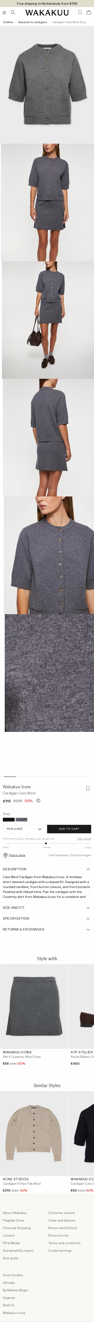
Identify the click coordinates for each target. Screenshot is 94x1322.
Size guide (84, 839)
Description (46, 869)
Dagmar (9, 1298)
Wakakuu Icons (17, 786)
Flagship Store (14, 1220)
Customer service (61, 1213)
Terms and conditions (64, 1243)
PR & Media (11, 1243)
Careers (9, 1236)
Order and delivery (61, 1220)
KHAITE (9, 1305)
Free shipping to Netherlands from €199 (47, 4)
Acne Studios (13, 1275)
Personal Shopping (17, 1228)
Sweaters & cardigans (32, 22)
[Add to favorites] (87, 789)
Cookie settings (60, 1251)
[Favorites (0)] (80, 12)
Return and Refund (62, 1228)
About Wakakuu (15, 1213)
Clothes (8, 22)
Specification (46, 919)
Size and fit (46, 908)
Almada (9, 1283)
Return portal (58, 1236)
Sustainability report (18, 1251)
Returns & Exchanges (46, 929)
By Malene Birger (15, 1290)
